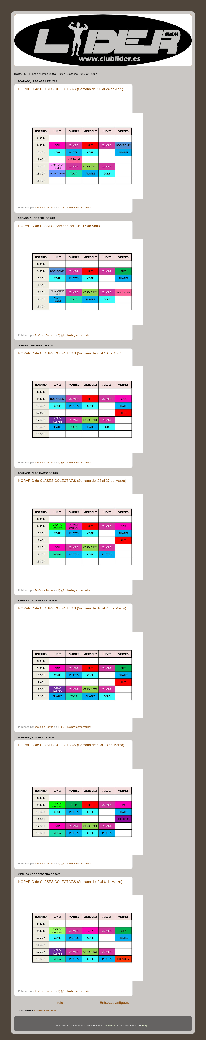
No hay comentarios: (79, 207)
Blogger (145, 1025)
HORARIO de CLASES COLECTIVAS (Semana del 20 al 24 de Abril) (70, 89)
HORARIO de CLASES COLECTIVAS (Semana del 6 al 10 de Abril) (69, 353)
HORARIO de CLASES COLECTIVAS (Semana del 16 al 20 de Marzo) (72, 608)
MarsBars (110, 1025)
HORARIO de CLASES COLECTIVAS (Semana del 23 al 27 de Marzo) (72, 481)
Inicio (59, 1003)
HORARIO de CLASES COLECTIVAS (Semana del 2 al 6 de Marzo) (70, 882)
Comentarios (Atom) (46, 1010)
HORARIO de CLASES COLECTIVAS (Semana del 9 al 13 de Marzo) (71, 745)
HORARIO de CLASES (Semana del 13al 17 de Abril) (59, 226)
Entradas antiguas (114, 1003)
